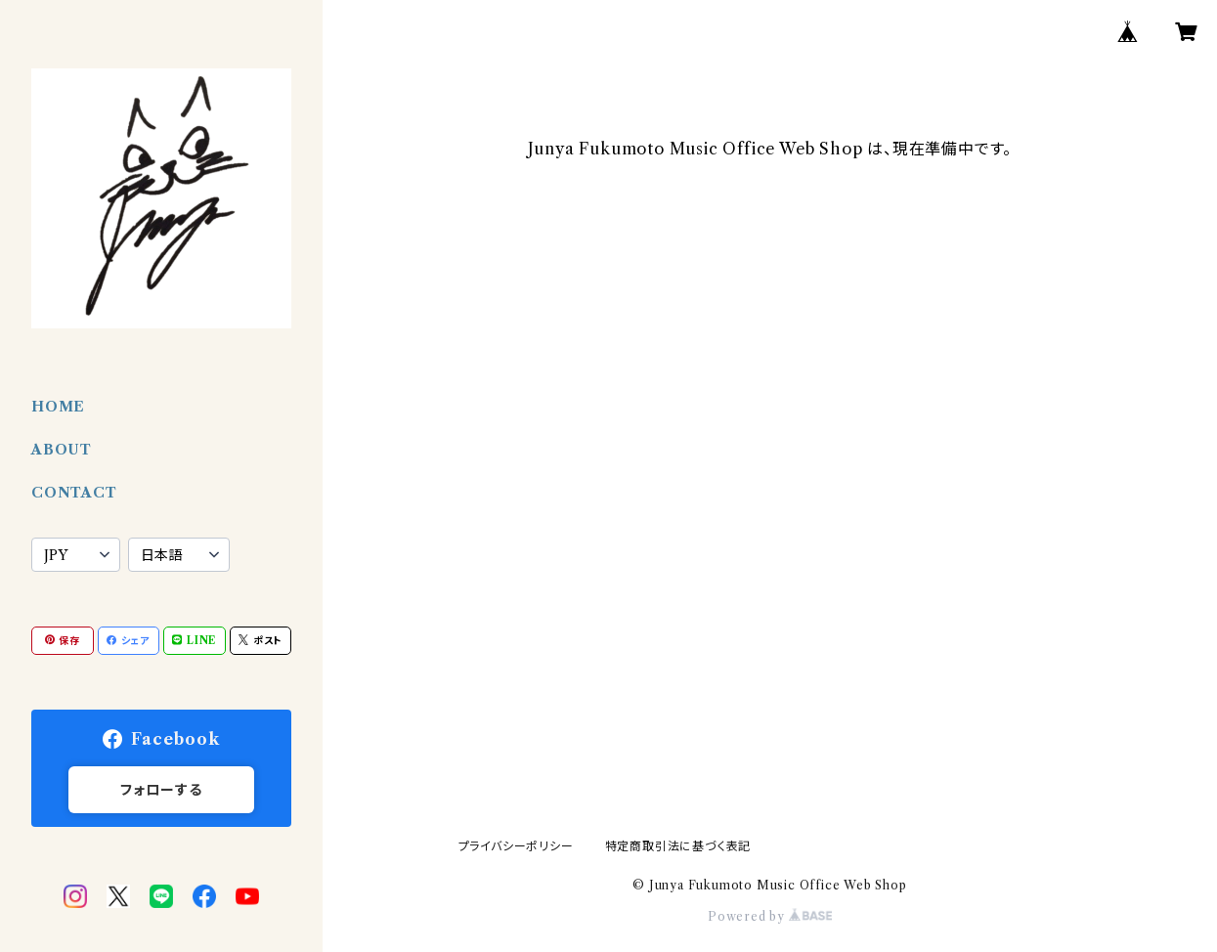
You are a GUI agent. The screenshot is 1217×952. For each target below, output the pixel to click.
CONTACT (74, 492)
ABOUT (61, 449)
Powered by (770, 916)
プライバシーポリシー (516, 846)
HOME (58, 406)
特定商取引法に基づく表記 (678, 846)
